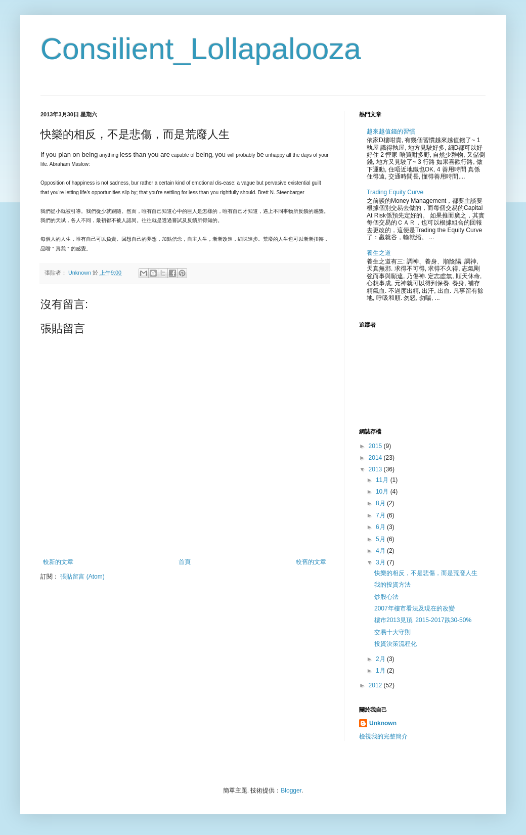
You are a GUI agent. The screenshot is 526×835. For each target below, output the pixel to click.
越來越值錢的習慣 (391, 131)
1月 (381, 670)
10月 (383, 491)
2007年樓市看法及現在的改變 (414, 608)
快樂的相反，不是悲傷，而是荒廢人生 (425, 573)
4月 (381, 550)
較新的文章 (58, 561)
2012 (376, 685)
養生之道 (379, 252)
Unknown (383, 723)
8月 (381, 503)
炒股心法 (386, 596)
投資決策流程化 (395, 643)
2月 (381, 659)
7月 (381, 515)
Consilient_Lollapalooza (200, 49)
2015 (376, 446)
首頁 (185, 561)
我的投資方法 (392, 584)
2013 (376, 469)
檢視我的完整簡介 (383, 736)
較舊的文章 (311, 561)
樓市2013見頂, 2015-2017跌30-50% (422, 620)
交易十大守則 (392, 632)
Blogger (291, 790)
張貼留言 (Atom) (82, 576)
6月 (381, 527)
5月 (381, 539)
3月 (381, 562)
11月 (383, 480)
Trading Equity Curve (395, 192)
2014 (376, 457)
